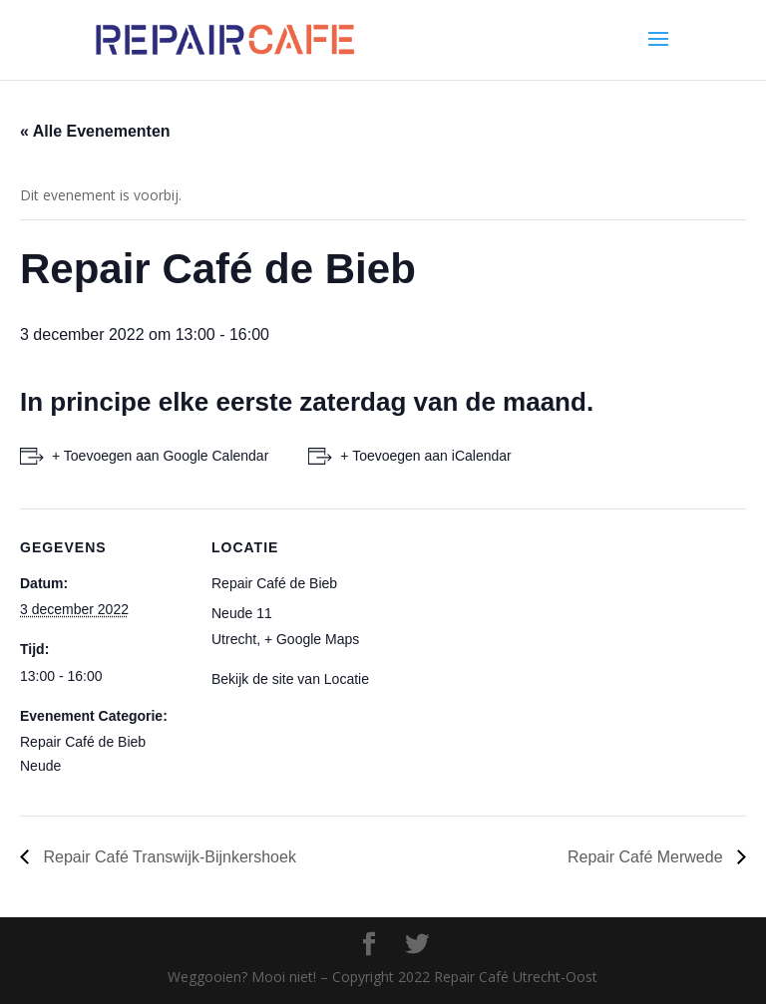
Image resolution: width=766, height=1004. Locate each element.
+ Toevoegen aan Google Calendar (160, 456)
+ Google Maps (311, 639)
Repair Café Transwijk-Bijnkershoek (167, 856)
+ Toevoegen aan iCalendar (425, 456)
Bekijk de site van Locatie (290, 679)
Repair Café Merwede (647, 856)
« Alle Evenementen (95, 131)
